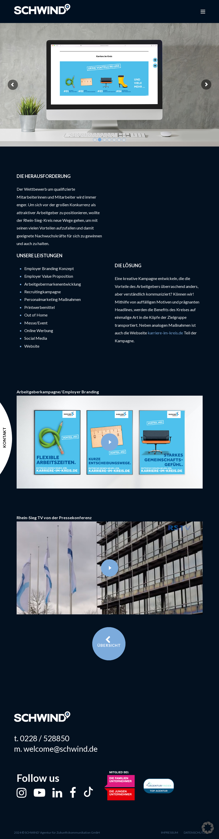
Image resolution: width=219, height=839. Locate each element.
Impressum (169, 832)
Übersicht (109, 642)
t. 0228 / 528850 (41, 738)
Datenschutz (194, 832)
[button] (208, 828)
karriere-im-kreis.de (166, 332)
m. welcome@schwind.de (56, 748)
